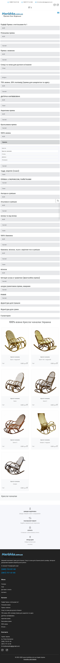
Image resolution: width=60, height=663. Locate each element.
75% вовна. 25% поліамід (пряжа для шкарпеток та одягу (17, 613)
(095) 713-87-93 (8, 569)
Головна (3, 584)
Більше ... (3, 627)
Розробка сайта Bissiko (30, 659)
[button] (58, 12)
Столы (4, 154)
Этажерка (4, 160)
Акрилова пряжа (5, 618)
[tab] (30, 28)
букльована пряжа (6, 621)
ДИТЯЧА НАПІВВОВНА (7, 616)
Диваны (4, 157)
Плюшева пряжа (6, 605)
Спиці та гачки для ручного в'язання (11, 610)
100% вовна (4, 624)
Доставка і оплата (6, 589)
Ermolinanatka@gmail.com (44, 2)
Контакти (3, 592)
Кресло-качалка (15, 357)
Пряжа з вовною (5, 607)
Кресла (4, 148)
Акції (2, 587)
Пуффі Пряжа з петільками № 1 (10, 602)
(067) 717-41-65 (8, 573)
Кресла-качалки (7, 151)
